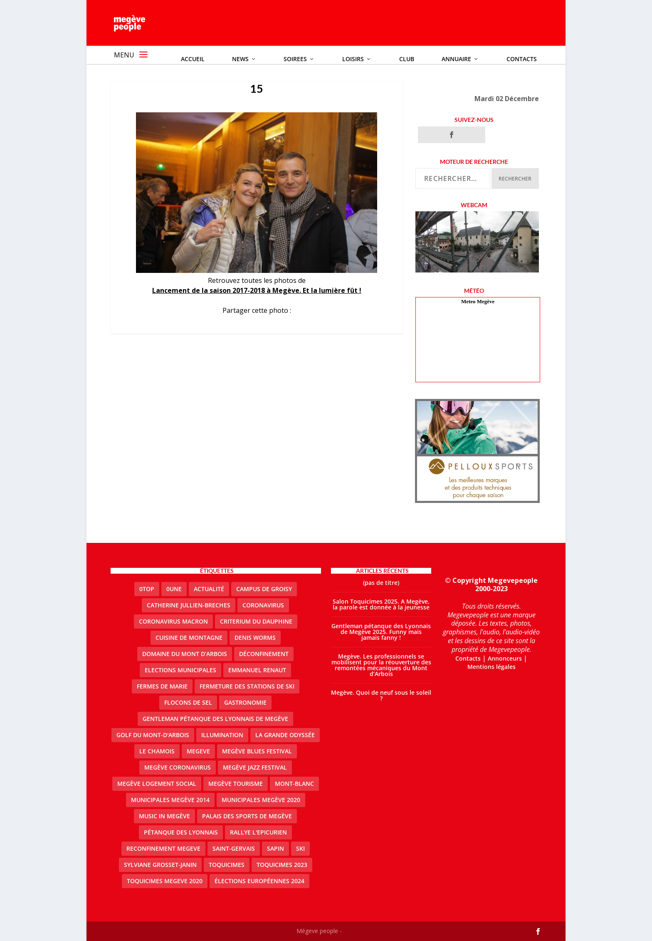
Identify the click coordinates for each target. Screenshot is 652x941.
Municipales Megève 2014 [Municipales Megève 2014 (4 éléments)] (170, 800)
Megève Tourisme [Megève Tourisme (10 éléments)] (235, 783)
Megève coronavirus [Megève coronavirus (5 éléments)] (177, 767)
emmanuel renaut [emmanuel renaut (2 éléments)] (257, 670)
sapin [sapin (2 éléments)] (275, 848)
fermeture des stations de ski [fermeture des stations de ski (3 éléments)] (247, 686)
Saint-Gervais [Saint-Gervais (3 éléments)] (233, 848)
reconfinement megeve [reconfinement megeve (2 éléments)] (163, 848)
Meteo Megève (477, 301)
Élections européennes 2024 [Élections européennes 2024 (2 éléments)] (259, 881)
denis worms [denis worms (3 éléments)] (255, 637)
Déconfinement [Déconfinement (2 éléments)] (264, 654)
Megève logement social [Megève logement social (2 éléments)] (156, 783)
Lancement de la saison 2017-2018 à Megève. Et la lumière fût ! (256, 290)
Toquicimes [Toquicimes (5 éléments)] (226, 865)
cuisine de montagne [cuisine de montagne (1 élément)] (189, 637)
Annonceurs (505, 658)
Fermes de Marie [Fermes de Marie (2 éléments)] (162, 686)
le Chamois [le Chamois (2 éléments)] (157, 751)
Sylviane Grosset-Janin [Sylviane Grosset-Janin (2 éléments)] (160, 865)
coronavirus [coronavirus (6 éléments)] (263, 605)
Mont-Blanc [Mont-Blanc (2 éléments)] (294, 783)
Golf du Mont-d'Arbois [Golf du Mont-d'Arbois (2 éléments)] (152, 735)
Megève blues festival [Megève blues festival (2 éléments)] (257, 751)
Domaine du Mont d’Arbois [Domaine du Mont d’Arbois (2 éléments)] (184, 654)
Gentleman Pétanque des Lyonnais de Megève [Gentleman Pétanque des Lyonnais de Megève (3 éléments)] (215, 719)
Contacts (468, 658)
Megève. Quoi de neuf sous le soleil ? (381, 695)
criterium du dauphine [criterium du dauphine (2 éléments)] (256, 621)
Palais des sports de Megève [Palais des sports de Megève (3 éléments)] (247, 816)
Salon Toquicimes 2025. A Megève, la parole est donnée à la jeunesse (381, 604)
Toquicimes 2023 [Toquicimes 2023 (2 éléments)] (282, 865)
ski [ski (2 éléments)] (300, 848)
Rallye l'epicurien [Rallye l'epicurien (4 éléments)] (258, 832)
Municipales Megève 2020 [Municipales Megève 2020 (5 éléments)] (261, 800)
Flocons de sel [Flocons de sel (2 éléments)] (188, 702)
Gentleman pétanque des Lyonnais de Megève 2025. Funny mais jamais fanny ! (381, 631)
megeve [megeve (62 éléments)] (198, 751)
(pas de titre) (381, 583)
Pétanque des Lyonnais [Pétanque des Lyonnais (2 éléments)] (181, 832)
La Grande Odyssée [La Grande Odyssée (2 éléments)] (285, 735)
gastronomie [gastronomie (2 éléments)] (245, 702)
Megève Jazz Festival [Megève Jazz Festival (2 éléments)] (255, 767)
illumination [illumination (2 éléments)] (222, 735)
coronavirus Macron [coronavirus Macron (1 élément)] (173, 621)
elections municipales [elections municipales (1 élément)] (180, 670)
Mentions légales (491, 667)
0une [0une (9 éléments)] (174, 589)
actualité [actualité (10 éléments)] (209, 589)
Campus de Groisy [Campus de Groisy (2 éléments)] (264, 589)
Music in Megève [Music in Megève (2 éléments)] (164, 816)
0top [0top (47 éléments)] (146, 589)
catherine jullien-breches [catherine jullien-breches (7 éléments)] (188, 605)
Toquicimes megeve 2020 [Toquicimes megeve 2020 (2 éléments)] (165, 881)
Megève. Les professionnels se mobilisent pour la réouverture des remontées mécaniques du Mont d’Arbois (381, 665)
